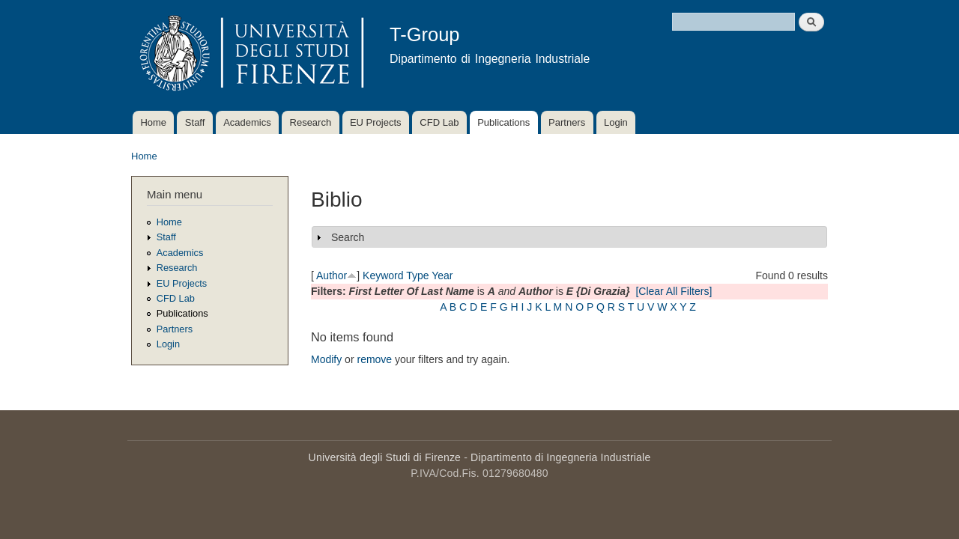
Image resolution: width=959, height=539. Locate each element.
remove (374, 359)
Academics (247, 122)
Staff (195, 122)
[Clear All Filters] (673, 291)
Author (331, 275)
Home (153, 122)
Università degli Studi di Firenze (385, 457)
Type (417, 275)
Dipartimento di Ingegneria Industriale (560, 457)
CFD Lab (439, 122)
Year (442, 275)
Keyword (383, 275)
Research (311, 122)
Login (616, 122)
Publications (503, 122)
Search (347, 237)
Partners (566, 122)
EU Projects (376, 122)
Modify (326, 359)
